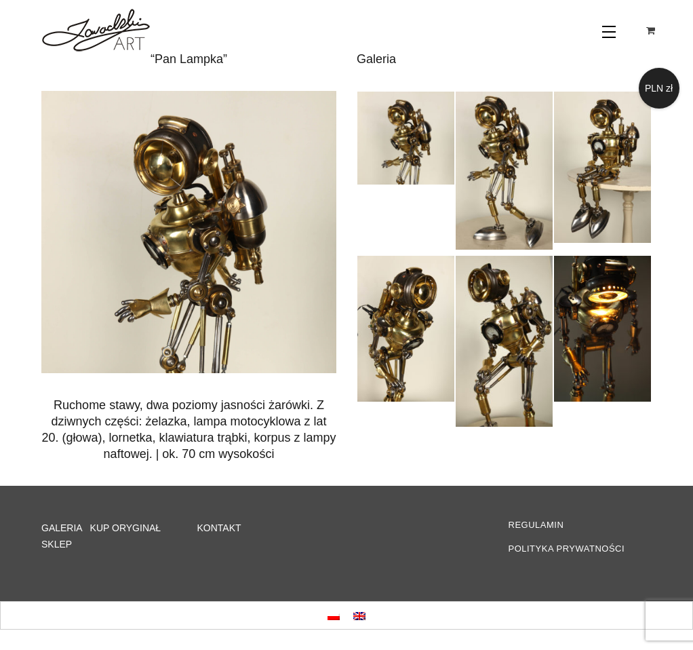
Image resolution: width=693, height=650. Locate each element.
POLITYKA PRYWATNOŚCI (567, 548)
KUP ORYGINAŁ (125, 527)
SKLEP (56, 544)
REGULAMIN (536, 525)
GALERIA (61, 527)
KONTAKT (219, 527)
